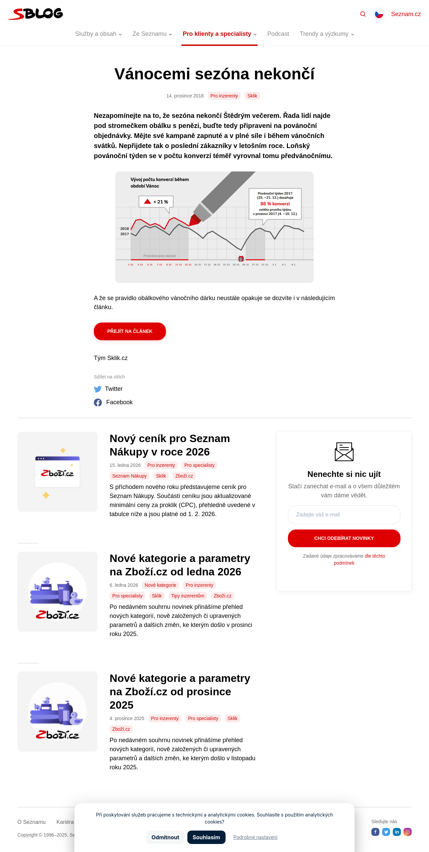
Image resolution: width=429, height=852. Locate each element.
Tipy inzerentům (187, 595)
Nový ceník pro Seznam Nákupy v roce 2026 (170, 445)
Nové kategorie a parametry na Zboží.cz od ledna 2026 (180, 565)
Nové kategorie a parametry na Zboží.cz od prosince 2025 (180, 691)
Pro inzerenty (224, 95)
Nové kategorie (160, 585)
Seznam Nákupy (129, 476)
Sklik (252, 95)
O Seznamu (31, 822)
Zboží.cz (184, 476)
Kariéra (65, 822)
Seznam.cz (406, 14)
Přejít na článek (129, 331)
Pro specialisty (199, 465)
